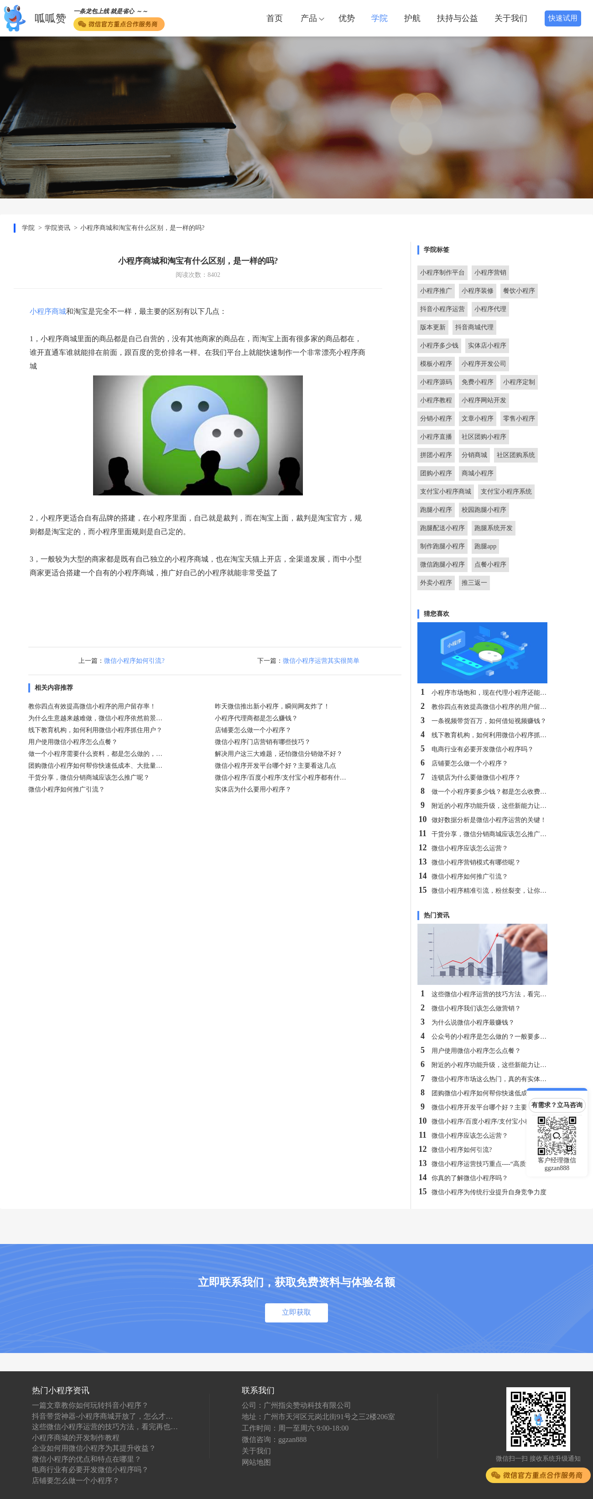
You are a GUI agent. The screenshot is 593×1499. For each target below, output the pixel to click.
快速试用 (562, 18)
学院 (379, 18)
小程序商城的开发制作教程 (76, 1438)
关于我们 (510, 18)
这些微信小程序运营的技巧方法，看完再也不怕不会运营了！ (105, 1427)
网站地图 (256, 1462)
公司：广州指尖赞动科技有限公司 (296, 1405)
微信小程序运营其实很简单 (321, 660)
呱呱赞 (50, 18)
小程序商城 (48, 311)
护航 (412, 18)
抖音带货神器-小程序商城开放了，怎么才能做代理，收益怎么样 (105, 1416)
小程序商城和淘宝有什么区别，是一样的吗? (142, 227)
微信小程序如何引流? (134, 660)
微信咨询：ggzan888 (274, 1439)
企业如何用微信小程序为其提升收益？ (94, 1448)
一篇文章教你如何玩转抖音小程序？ (90, 1405)
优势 (346, 18)
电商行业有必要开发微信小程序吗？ (90, 1469)
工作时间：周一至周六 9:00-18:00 (295, 1428)
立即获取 (296, 1312)
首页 (274, 18)
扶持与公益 (457, 18)
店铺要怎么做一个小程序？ (76, 1480)
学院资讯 (57, 227)
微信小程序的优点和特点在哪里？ (86, 1459)
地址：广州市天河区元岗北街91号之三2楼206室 (318, 1417)
